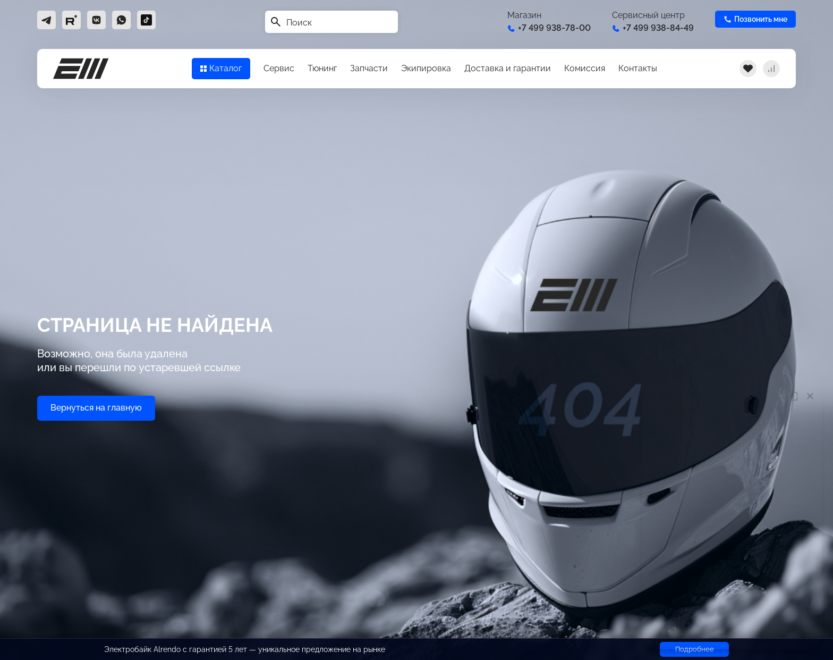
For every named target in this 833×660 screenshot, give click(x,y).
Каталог (221, 68)
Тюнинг (322, 68)
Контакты (637, 68)
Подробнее (694, 649)
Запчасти (369, 68)
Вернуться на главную (96, 408)
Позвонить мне (755, 19)
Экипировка (426, 68)
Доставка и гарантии (507, 68)
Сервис (279, 68)
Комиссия (584, 68)
